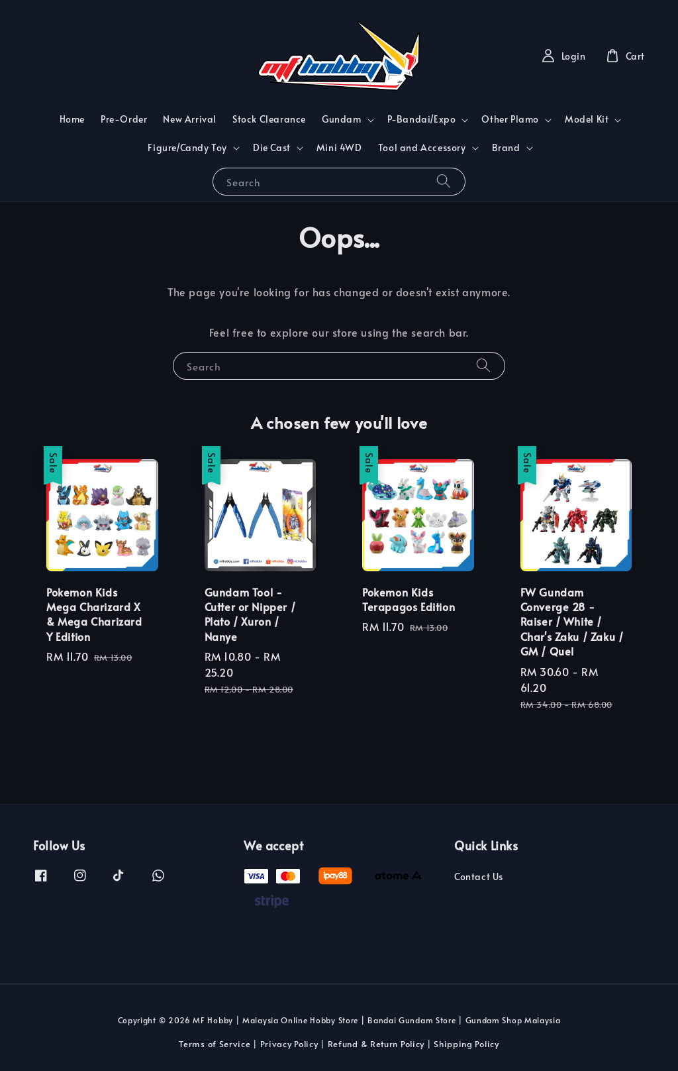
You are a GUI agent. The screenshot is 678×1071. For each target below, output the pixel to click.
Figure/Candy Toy (187, 148)
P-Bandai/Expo (421, 119)
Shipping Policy (466, 1044)
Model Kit (586, 119)
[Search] (443, 181)
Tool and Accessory (422, 148)
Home (72, 119)
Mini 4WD (339, 147)
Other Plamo (510, 119)
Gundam (342, 119)
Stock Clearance (269, 119)
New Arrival (190, 119)
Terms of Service (214, 1044)
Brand (506, 148)
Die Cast (272, 148)
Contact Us (478, 877)
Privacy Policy (289, 1044)
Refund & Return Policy (376, 1044)
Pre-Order (124, 119)
